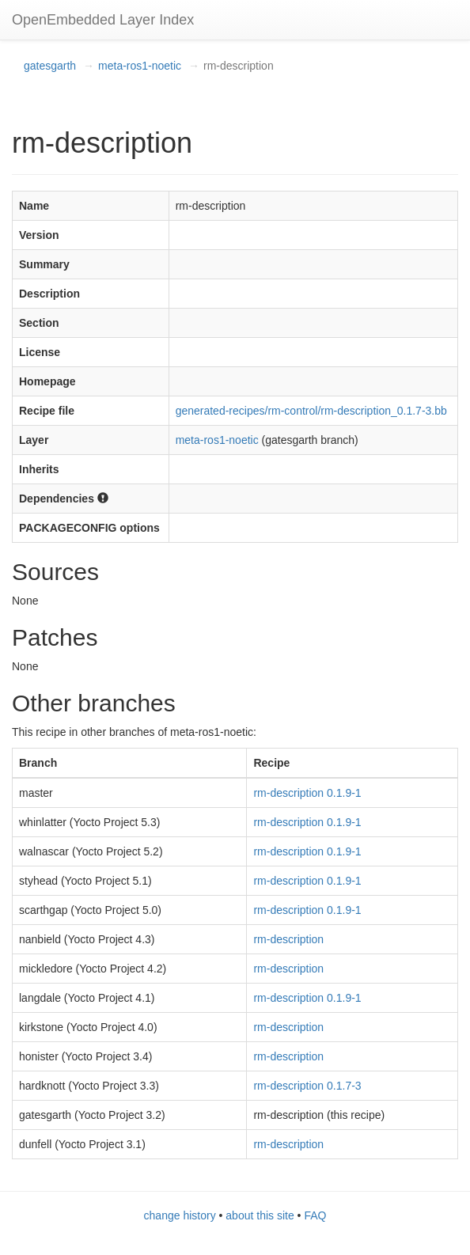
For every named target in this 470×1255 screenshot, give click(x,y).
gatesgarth (50, 65)
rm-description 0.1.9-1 (307, 793)
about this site (260, 1215)
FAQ (315, 1215)
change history (180, 1215)
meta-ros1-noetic (139, 65)
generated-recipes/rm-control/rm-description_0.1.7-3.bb (311, 410)
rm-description (288, 939)
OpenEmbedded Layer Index (103, 20)
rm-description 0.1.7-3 (307, 1085)
